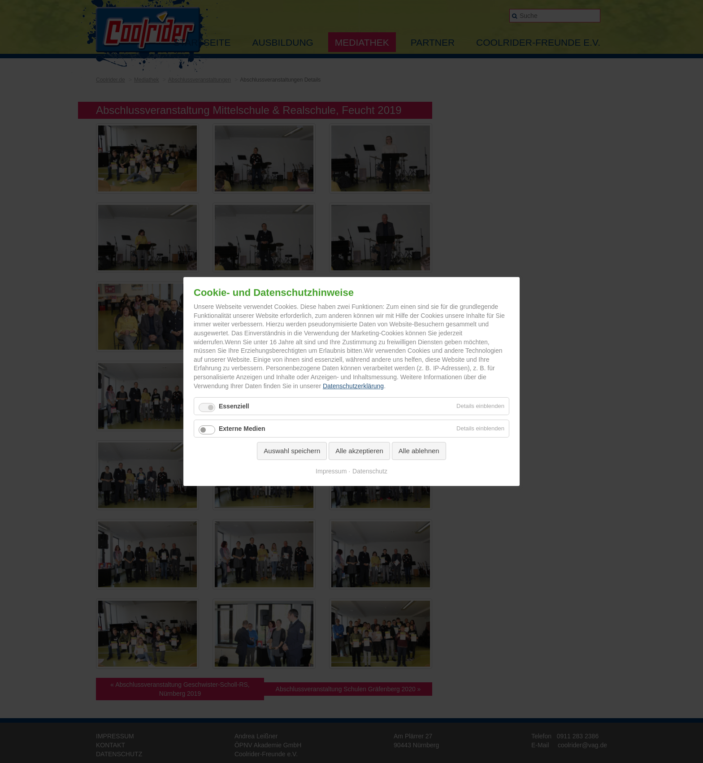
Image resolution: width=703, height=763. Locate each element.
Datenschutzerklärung (353, 386)
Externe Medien (242, 428)
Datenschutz (369, 471)
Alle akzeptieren (359, 451)
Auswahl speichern (292, 451)
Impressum (331, 471)
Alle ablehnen (419, 451)
